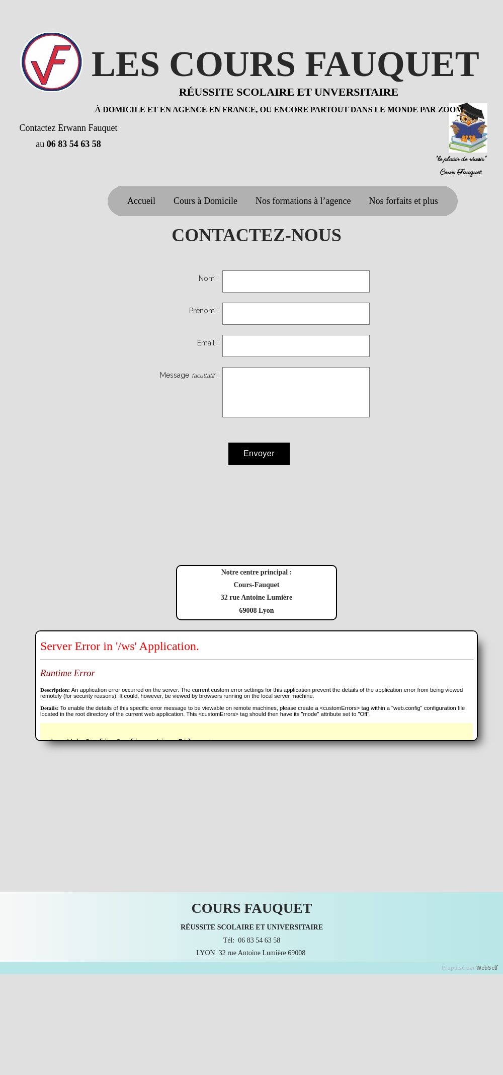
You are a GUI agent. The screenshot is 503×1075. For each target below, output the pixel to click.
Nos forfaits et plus (403, 201)
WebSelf (487, 968)
